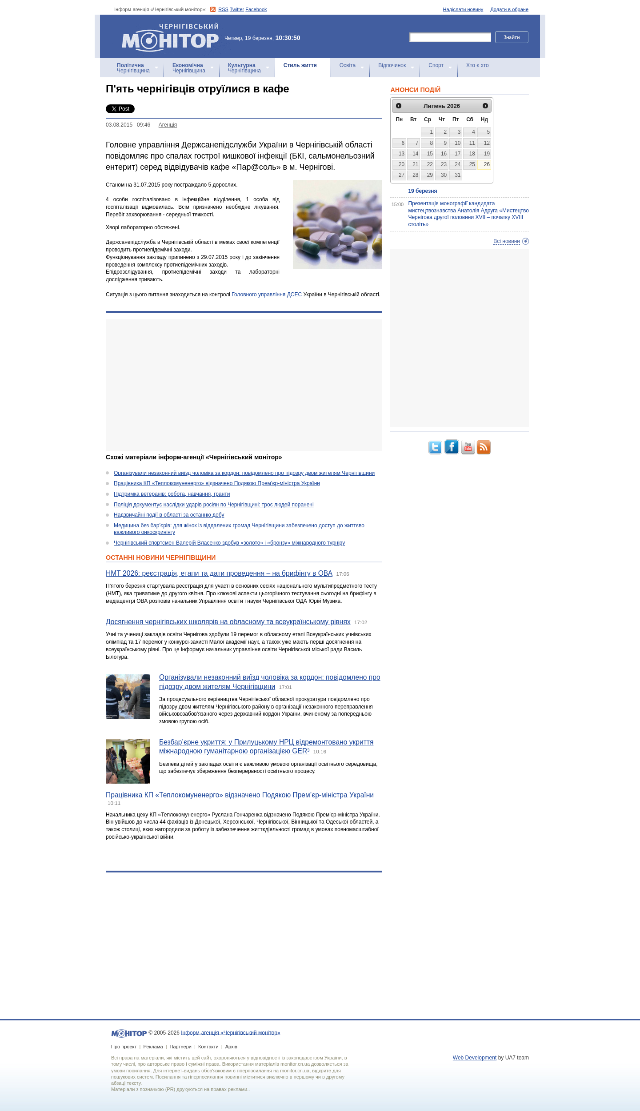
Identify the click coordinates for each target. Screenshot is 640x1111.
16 (444, 154)
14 (415, 154)
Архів (231, 1046)
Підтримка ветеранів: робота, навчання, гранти (172, 494)
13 (401, 154)
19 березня (422, 191)
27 (401, 175)
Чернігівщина (133, 68)
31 (457, 175)
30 (444, 175)
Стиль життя (300, 65)
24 (457, 164)
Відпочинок (392, 65)
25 (472, 164)
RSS (223, 9)
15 (430, 154)
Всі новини (506, 241)
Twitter (237, 9)
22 (430, 164)
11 (472, 143)
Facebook (256, 9)
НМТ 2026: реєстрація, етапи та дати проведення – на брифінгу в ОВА (219, 573)
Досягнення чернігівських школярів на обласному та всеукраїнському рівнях (228, 621)
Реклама (153, 1046)
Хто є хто (477, 65)
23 (444, 164)
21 (415, 164)
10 (457, 143)
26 (487, 164)
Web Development (475, 1058)
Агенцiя (168, 125)
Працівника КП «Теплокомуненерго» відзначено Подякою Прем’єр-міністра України (217, 483)
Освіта (348, 65)
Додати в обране (509, 9)
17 (457, 154)
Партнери (181, 1046)
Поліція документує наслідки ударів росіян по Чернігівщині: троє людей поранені (214, 505)
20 (401, 164)
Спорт (436, 65)
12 (487, 143)
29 (430, 175)
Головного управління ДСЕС (267, 294)
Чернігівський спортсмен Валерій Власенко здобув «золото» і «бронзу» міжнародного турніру (229, 543)
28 (415, 175)
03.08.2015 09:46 (128, 125)
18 (472, 154)
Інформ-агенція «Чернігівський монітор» (173, 36)
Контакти (208, 1046)
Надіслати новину (463, 9)
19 (487, 154)
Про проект (123, 1046)
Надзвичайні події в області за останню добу (169, 515)
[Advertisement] (244, 385)
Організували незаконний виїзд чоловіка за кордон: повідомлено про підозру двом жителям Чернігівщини (244, 473)
